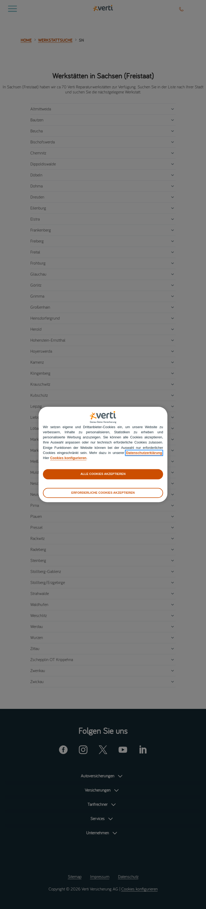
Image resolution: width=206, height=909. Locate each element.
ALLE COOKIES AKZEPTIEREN (103, 474)
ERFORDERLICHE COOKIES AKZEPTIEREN (103, 492)
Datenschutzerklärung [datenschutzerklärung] (144, 453)
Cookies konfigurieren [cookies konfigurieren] (68, 458)
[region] (103, 454)
